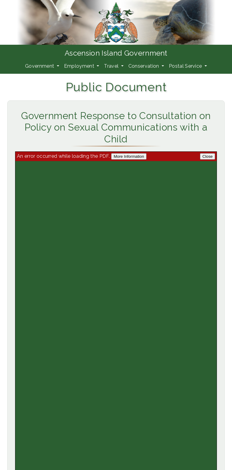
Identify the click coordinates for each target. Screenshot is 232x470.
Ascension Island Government (116, 53)
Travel (112, 66)
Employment (80, 66)
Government (40, 66)
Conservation (144, 66)
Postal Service (186, 66)
